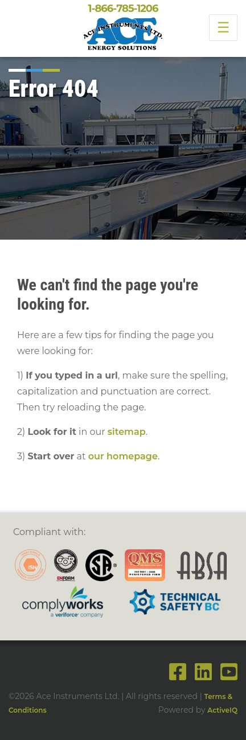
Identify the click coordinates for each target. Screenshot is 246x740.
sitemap (127, 431)
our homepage (123, 456)
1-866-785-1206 (123, 8)
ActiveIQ (222, 710)
